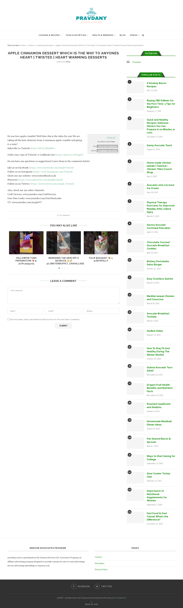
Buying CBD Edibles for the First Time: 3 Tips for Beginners (161, 103)
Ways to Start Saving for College (161, 458)
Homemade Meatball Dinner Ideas (159, 423)
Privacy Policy (101, 569)
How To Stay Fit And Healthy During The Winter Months (158, 351)
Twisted (111, 137)
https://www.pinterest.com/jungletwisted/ (41, 179)
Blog (123, 35)
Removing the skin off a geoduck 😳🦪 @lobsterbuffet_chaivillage (65, 261)
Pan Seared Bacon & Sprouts (159, 440)
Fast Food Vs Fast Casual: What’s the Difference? (157, 516)
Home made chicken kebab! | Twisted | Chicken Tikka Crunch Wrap (159, 167)
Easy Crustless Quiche (160, 278)
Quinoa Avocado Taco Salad (160, 369)
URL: (95, 146)
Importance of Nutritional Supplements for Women (157, 496)
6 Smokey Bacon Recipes (156, 85)
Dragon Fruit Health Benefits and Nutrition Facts (160, 388)
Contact (98, 557)
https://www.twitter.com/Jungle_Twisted (52, 183)
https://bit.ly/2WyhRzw (43, 148)
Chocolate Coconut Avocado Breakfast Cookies (158, 245)
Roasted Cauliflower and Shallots (159, 405)
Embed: (94, 151)
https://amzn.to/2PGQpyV (69, 154)
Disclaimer (99, 563)
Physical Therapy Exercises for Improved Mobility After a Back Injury (161, 207)
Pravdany (136, 62)
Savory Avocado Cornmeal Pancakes (158, 226)
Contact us (121, 597)
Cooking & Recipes (49, 35)
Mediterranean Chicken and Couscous (160, 298)
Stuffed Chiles (155, 331)
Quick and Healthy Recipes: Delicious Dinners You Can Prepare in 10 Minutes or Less (161, 126)
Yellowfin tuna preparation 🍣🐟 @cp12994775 (26, 261)
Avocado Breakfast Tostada (158, 315)
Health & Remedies (102, 35)
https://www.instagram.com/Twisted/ (53, 171)
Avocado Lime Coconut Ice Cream (160, 187)
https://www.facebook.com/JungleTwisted (51, 167)
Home (23, 45)
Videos (133, 35)
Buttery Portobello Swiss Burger (158, 263)
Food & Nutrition (76, 35)
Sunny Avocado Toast (159, 145)
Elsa (68, 61)
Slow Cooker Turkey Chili (158, 475)
